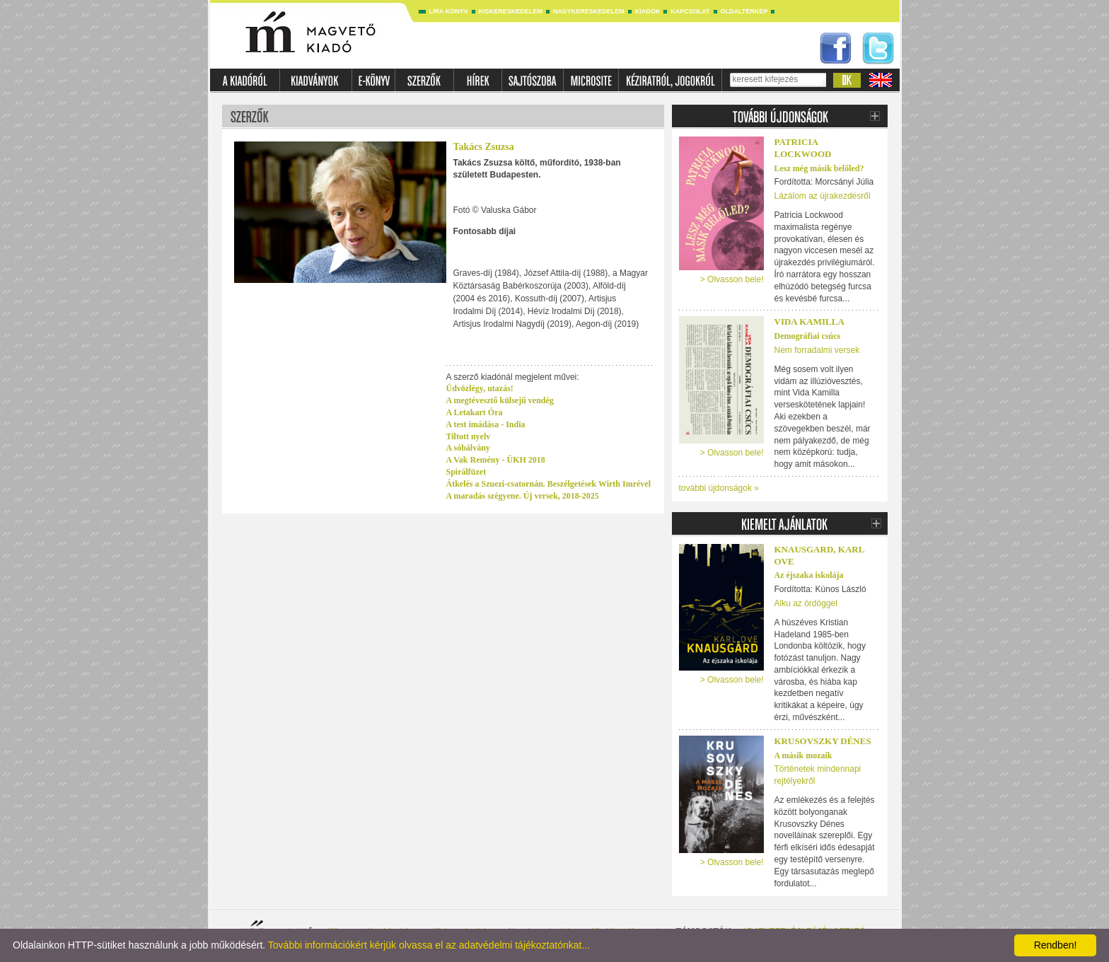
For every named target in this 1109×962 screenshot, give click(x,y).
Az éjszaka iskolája (809, 575)
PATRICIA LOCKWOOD (803, 148)
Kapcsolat (689, 11)
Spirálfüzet (466, 472)
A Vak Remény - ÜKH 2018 (495, 460)
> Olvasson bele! (732, 279)
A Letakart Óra (474, 412)
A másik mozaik (803, 755)
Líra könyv (448, 11)
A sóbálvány (468, 448)
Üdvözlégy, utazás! (479, 388)
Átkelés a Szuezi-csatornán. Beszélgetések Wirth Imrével (548, 484)
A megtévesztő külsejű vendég (500, 400)
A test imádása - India (486, 424)
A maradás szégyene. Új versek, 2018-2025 (522, 496)
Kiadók (648, 11)
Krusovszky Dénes (822, 741)
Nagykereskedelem (589, 11)
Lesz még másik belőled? (819, 168)
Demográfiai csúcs (807, 336)
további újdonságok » (719, 488)
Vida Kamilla (809, 321)
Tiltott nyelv (468, 436)
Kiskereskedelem (510, 11)
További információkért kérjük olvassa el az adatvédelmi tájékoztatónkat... (429, 945)
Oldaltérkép (744, 11)
